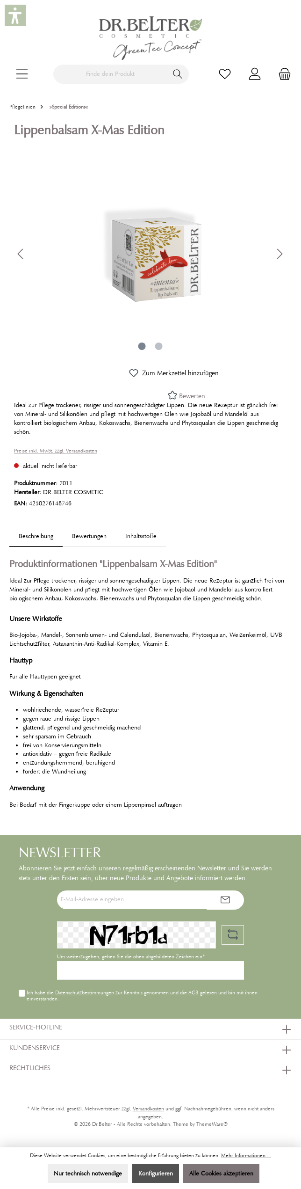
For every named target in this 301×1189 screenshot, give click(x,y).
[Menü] (22, 74)
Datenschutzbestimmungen (84, 992)
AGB (193, 992)
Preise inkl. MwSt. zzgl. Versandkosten (55, 451)
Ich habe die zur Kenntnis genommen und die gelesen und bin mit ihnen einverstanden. (142, 995)
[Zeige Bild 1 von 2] (142, 346)
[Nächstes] (279, 254)
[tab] (36, 536)
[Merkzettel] (224, 74)
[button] (15, 15)
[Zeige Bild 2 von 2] (159, 346)
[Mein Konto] (254, 74)
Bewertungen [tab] (89, 536)
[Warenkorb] (282, 74)
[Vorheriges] (21, 254)
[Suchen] (178, 74)
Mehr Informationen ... (246, 1156)
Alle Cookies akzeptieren (221, 1173)
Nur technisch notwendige (88, 1173)
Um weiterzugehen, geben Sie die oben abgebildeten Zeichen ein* (131, 957)
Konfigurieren (155, 1173)
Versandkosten (148, 1109)
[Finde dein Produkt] (110, 74)
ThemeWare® (212, 1124)
